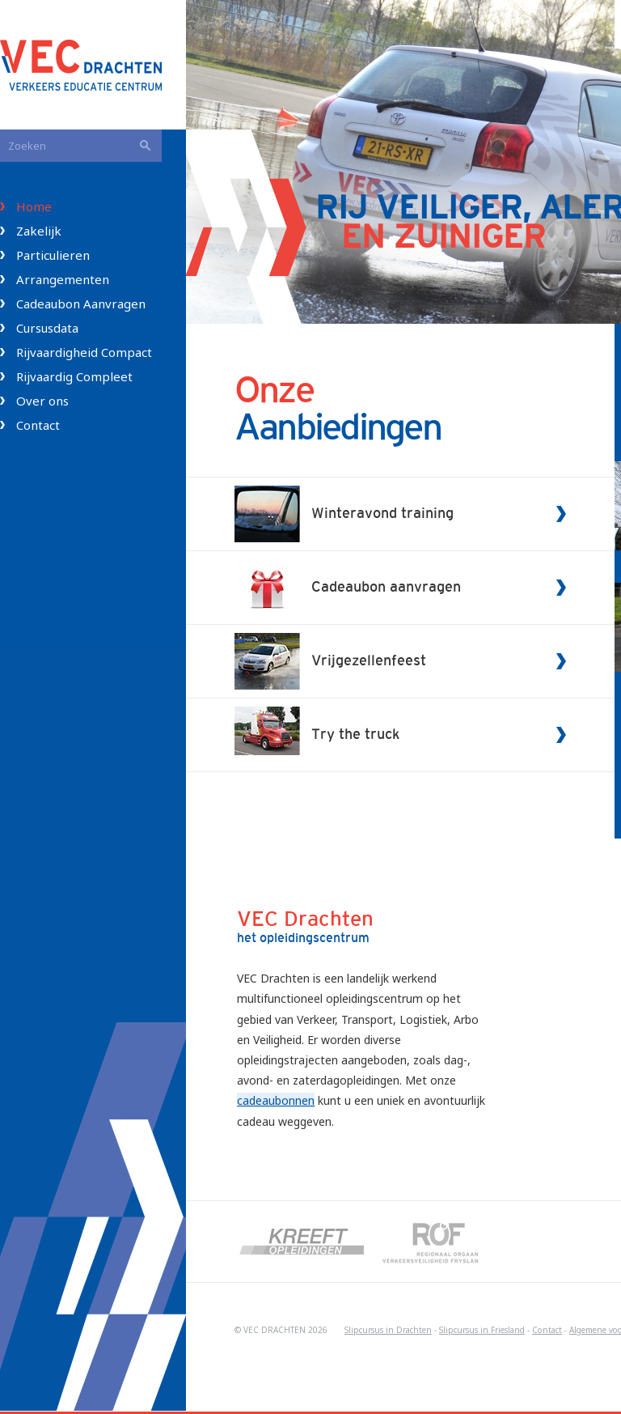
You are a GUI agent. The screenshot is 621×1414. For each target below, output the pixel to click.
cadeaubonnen (276, 1100)
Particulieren (53, 255)
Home (34, 206)
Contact (38, 425)
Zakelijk (38, 231)
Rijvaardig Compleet (74, 376)
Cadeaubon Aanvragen (81, 303)
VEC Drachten (93, 65)
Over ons (42, 401)
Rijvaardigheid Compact (84, 352)
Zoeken (145, 146)
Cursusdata (47, 328)
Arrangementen (62, 279)
